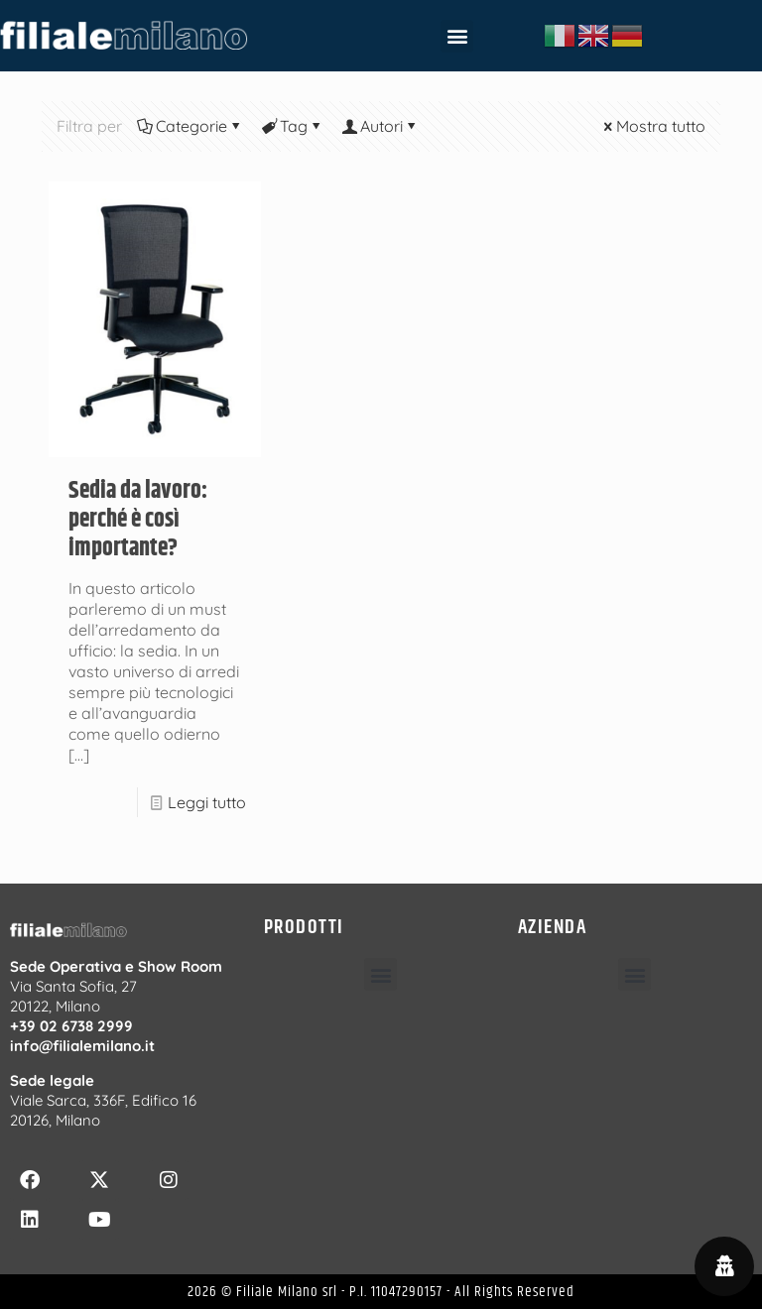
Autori (380, 126)
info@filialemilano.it (82, 1045)
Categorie (190, 126)
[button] (457, 36)
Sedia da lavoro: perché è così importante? (137, 519)
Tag (292, 126)
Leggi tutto (207, 802)
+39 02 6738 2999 (71, 1025)
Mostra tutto (652, 126)
